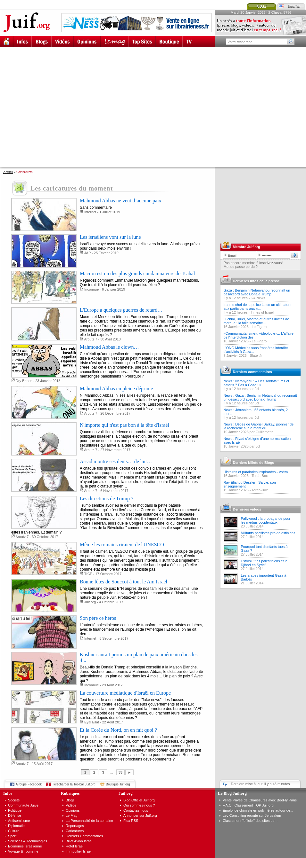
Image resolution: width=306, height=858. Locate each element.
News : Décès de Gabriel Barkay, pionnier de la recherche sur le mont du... (259, 426)
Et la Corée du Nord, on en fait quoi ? (118, 730)
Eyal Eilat (91, 722)
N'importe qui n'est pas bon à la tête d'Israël (124, 425)
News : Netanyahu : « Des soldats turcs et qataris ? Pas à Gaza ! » (256, 383)
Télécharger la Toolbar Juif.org (73, 784)
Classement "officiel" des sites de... (250, 821)
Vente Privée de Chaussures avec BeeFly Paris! (260, 800)
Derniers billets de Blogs (253, 462)
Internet (90, 212)
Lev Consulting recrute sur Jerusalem (252, 815)
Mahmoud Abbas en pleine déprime (116, 388)
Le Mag (72, 815)
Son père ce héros (98, 618)
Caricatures (75, 831)
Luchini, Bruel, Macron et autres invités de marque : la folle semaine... (256, 321)
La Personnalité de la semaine (89, 821)
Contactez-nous (135, 810)
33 (120, 772)
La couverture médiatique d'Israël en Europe (125, 693)
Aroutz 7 (90, 339)
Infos (7, 793)
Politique (14, 810)
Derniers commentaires (252, 372)
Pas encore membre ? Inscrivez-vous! (253, 263)
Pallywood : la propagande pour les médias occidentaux (266, 520)
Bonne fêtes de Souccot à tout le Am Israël (123, 581)
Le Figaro (259, 327)
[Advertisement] (60, 107)
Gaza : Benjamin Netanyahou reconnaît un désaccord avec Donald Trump (257, 292)
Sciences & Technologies (27, 841)
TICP (88, 574)
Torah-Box (260, 476)
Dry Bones (24, 381)
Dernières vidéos (247, 509)
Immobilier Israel (79, 851)
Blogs (70, 800)
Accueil (8, 172)
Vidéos (71, 805)
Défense (14, 815)
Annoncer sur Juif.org (140, 815)
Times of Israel (262, 312)
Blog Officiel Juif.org (139, 800)
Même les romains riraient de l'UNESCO (122, 544)
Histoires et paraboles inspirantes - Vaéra (256, 472)
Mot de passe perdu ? (241, 267)
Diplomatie (16, 826)
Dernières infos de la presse (256, 281)
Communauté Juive (23, 805)
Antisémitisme (19, 821)
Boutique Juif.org (118, 784)
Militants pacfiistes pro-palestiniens (268, 533)
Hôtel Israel (75, 846)
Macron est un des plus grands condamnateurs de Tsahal (137, 273)
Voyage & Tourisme (23, 851)
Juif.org (90, 602)
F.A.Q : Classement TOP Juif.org (248, 805)
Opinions (72, 810)
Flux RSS (130, 821)
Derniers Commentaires (84, 836)
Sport (12, 836)
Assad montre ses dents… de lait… (116, 461)
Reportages (75, 826)
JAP (87, 253)
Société (14, 800)
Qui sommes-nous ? (139, 805)
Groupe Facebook (29, 784)
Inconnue (91, 289)
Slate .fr (256, 355)
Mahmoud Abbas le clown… (109, 347)
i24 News (258, 298)
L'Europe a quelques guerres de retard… (121, 310)
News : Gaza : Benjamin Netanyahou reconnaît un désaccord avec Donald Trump (260, 397)
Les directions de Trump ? (106, 498)
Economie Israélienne (25, 846)
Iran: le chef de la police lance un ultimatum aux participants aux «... (258, 306)
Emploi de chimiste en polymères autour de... (258, 810)
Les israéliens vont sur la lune (110, 237)
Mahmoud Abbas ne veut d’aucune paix (120, 200)
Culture (13, 831)
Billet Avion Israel (79, 841)
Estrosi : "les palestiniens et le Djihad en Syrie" (264, 563)
